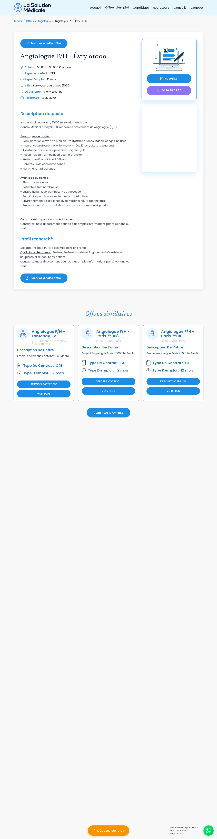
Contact (197, 7)
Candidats (141, 7)
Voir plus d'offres (108, 413)
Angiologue (44, 21)
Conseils (180, 7)
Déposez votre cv (44, 384)
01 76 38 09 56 (169, 90)
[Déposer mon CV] (108, 830)
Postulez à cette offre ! (43, 43)
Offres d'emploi (117, 7)
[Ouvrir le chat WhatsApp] (208, 830)
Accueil (95, 7)
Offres (30, 21)
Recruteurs (161, 7)
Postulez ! (169, 79)
